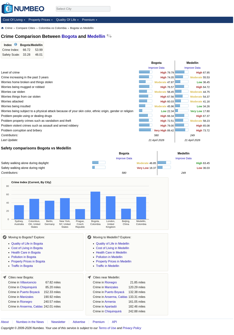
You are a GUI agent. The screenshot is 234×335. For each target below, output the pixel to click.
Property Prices (39, 20)
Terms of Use (107, 328)
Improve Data (156, 67)
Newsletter (58, 321)
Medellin (96, 36)
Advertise (79, 321)
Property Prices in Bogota (28, 261)
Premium (88, 20)
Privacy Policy (132, 328)
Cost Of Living (13, 20)
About (5, 321)
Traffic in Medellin (107, 265)
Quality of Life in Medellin (112, 243)
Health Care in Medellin (111, 252)
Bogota (69, 36)
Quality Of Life (66, 20)
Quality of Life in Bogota (27, 243)
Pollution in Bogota (23, 257)
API (114, 321)
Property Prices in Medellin (113, 261)
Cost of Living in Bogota (27, 248)
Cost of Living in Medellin (112, 248)
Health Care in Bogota (25, 252)
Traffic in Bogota (22, 265)
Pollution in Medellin (109, 257)
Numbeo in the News (30, 321)
